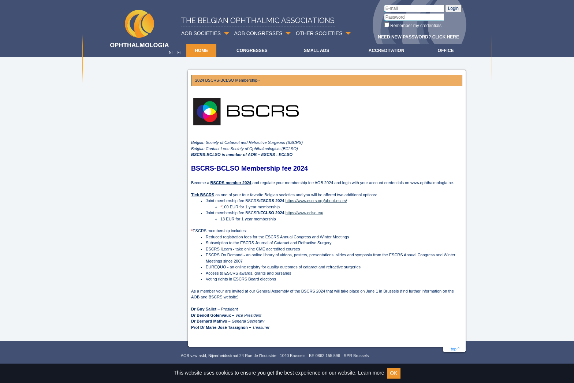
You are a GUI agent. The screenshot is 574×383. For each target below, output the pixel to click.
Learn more (371, 373)
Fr (179, 53)
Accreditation (387, 50)
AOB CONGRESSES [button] (258, 33)
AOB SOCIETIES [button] (201, 33)
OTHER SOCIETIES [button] (319, 33)
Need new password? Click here (418, 37)
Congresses (252, 50)
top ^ (455, 349)
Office (446, 50)
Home (201, 50)
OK (393, 373)
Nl (170, 53)
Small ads (316, 50)
